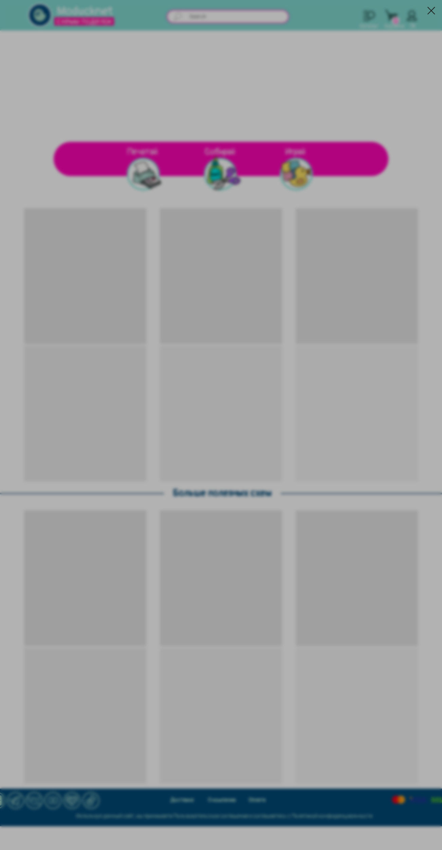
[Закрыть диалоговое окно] (431, 10)
